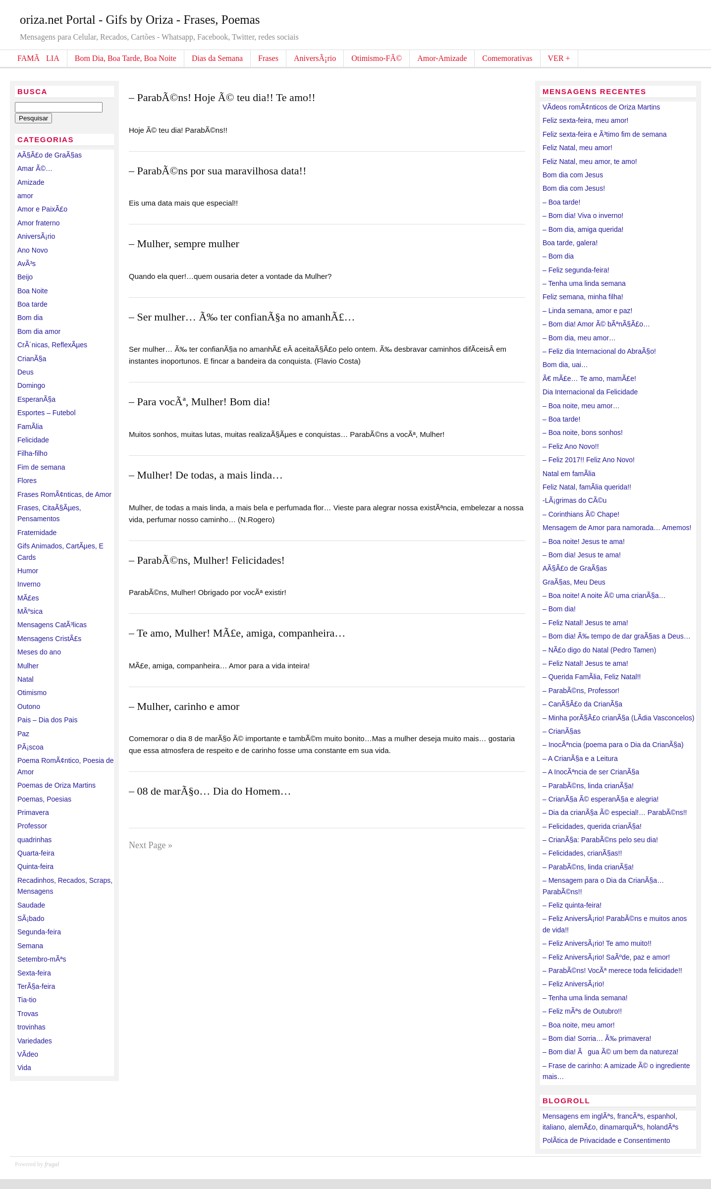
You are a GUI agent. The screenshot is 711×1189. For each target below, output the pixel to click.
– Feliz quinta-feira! (572, 905)
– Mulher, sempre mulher (184, 243)
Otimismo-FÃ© (376, 58)
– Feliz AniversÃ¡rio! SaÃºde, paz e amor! (606, 957)
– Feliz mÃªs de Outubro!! (582, 1011)
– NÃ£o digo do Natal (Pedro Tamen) (599, 650)
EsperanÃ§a (36, 399)
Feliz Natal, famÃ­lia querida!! (587, 487)
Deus (25, 372)
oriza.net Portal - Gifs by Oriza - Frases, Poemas (140, 19)
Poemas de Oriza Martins (56, 785)
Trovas (27, 1014)
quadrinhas (34, 840)
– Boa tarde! (561, 202)
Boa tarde (32, 304)
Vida (24, 1068)
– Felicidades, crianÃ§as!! (582, 853)
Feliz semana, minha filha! (583, 297)
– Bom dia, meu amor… (579, 338)
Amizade (30, 182)
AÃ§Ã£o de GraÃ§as (49, 155)
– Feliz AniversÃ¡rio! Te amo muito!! (597, 943)
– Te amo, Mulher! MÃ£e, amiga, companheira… (237, 633)
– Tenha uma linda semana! (585, 998)
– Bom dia (558, 256)
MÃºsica (30, 611)
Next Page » (150, 845)
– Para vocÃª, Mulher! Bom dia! (200, 401)
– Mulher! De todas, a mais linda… (206, 475)
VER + (559, 58)
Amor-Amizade (442, 58)
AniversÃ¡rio (315, 58)
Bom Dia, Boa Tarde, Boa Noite (125, 58)
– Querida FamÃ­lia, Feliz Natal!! (592, 677)
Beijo (25, 277)
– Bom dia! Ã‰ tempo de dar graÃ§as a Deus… (617, 636)
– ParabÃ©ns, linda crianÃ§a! (588, 786)
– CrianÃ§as (562, 731)
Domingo (31, 385)
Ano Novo (32, 250)
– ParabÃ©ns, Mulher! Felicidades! (207, 560)
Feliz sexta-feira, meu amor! (586, 120)
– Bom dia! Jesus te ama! (582, 555)
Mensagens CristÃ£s (49, 639)
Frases (268, 58)
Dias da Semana (217, 58)
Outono (28, 706)
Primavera (33, 812)
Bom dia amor (38, 331)
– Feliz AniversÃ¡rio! (573, 984)
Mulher (28, 666)
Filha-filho (32, 453)
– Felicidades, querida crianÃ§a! (592, 826)
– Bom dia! (559, 609)
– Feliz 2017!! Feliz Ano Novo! (589, 460)
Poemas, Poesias (44, 799)
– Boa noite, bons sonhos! (583, 432)
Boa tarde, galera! (570, 243)
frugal (52, 1164)
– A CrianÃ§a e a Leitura (580, 758)
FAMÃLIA (38, 58)
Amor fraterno (38, 223)
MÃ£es (28, 598)
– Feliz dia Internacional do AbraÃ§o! (599, 351)
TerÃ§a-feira (36, 986)
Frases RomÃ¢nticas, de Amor (64, 494)
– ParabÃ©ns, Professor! (581, 691)
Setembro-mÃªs (41, 959)
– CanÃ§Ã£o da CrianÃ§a (582, 704)
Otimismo (32, 693)
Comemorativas (507, 58)
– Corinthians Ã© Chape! (581, 514)
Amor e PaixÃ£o (42, 209)
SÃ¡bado (30, 918)
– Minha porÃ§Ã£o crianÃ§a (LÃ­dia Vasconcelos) (618, 718)
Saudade (31, 905)
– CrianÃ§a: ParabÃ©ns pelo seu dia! (600, 840)
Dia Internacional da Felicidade (590, 392)
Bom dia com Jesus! (574, 188)
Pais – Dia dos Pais (47, 720)
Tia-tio (26, 1000)
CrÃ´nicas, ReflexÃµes (52, 345)
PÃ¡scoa (30, 747)
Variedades (34, 1041)
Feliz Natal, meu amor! (577, 148)
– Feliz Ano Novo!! (571, 446)
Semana (30, 946)
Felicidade (33, 440)
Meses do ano (39, 652)
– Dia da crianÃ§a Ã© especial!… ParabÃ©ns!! (615, 812)
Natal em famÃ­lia (569, 474)
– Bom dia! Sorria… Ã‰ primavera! (597, 1038)
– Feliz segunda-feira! (576, 270)
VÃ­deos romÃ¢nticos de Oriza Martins (601, 107)
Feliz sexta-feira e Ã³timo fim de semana (605, 134)
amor (25, 196)
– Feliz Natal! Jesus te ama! (585, 623)
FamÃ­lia (30, 427)
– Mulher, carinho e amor (184, 706)
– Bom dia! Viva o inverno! (583, 215)
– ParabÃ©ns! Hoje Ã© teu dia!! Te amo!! (222, 97)
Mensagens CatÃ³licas (52, 625)
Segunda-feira (39, 932)
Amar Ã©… (35, 168)
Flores (27, 481)
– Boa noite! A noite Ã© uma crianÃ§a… (604, 595)
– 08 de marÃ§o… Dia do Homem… (210, 791)
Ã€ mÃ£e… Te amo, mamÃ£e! (589, 378)
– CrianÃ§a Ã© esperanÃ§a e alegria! (600, 799)
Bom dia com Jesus (573, 175)
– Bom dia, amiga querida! (583, 229)
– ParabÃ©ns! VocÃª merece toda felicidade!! (612, 970)
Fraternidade (36, 533)
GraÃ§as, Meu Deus (574, 582)
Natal (25, 679)
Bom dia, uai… (565, 365)
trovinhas (31, 1027)
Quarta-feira (36, 853)
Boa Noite (32, 291)
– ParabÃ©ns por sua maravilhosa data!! (217, 170)
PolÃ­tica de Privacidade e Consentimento (606, 1140)
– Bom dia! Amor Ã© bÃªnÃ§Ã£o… (596, 324)
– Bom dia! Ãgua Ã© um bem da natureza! (610, 1052)
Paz (23, 734)
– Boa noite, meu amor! (579, 1025)
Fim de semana (41, 467)
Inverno (29, 584)
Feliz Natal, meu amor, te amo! (590, 161)
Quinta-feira (35, 866)
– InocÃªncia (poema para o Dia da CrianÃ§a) (613, 745)
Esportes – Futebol (46, 413)
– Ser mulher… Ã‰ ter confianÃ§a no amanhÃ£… (242, 317)
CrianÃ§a (31, 359)
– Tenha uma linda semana (584, 283)
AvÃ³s (26, 264)
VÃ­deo (27, 1054)
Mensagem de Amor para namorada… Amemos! (617, 528)
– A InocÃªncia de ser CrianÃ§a (591, 772)
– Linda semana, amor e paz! (587, 311)
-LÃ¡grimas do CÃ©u (574, 500)
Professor (32, 826)
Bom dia (30, 318)
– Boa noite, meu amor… (581, 406)
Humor (27, 571)
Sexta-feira (34, 973)
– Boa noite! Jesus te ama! (584, 541)
